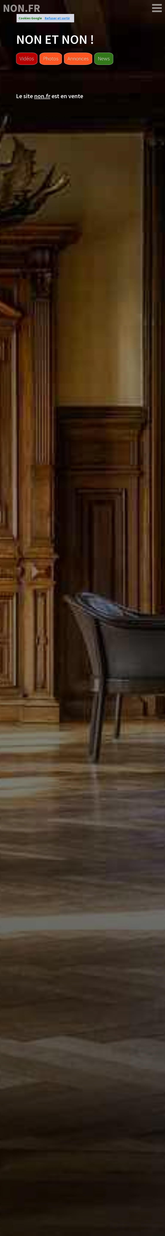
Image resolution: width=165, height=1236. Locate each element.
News (104, 58)
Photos (50, 58)
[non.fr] (157, 8)
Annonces (78, 58)
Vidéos (27, 58)
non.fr (21, 8)
